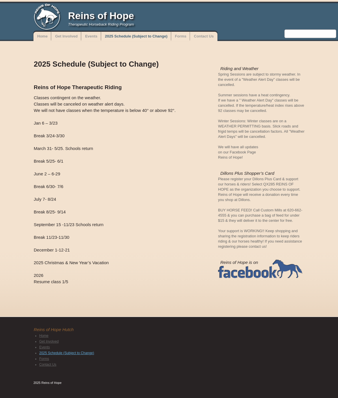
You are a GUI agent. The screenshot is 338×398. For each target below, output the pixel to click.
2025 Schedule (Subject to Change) (136, 36)
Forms (181, 36)
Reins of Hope (101, 15)
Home (42, 36)
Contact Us (204, 36)
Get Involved (66, 36)
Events (91, 36)
